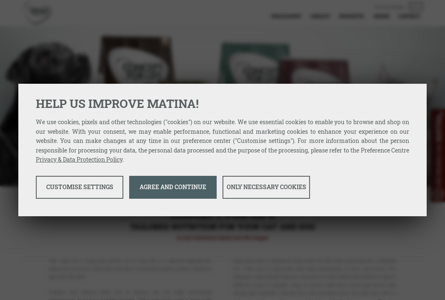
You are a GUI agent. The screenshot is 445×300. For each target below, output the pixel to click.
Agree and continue (173, 187)
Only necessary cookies (266, 187)
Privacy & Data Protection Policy (79, 159)
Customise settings (79, 187)
